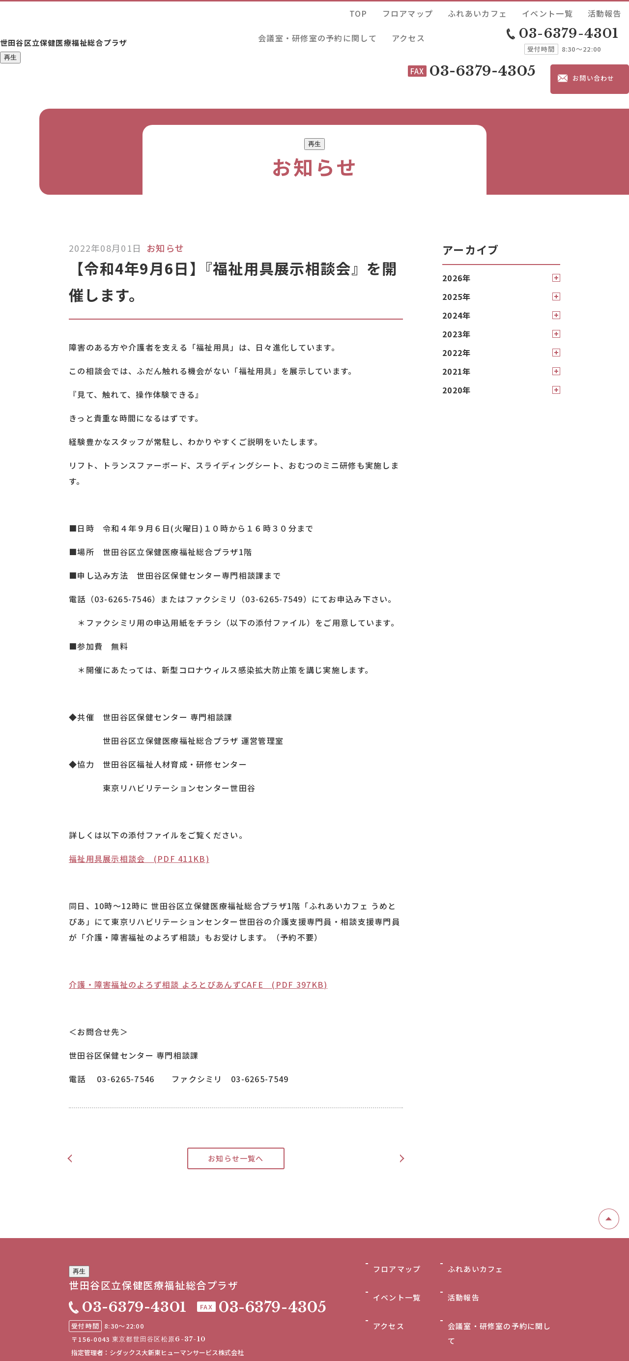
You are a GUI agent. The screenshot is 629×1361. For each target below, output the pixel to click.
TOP (309, 11)
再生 (10, 41)
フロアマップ (343, 11)
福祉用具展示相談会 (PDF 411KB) (139, 811)
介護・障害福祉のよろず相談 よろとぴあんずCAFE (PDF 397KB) (198, 937)
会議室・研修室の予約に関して (547, 11)
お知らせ (165, 200)
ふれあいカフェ (393, 11)
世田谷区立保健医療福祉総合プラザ (103, 23)
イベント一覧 (442, 11)
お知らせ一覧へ (236, 1111)
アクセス (612, 11)
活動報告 (482, 11)
